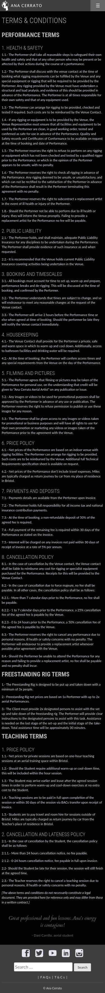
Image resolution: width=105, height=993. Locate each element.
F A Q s (45, 977)
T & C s (60, 977)
